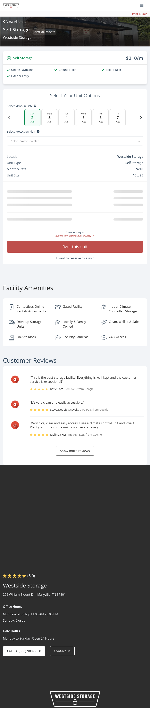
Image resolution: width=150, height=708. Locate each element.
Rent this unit (75, 246)
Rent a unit (139, 14)
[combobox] (75, 141)
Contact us (62, 651)
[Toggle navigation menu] (143, 5)
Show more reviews (75, 451)
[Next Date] (141, 117)
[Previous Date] (9, 117)
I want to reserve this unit (75, 258)
